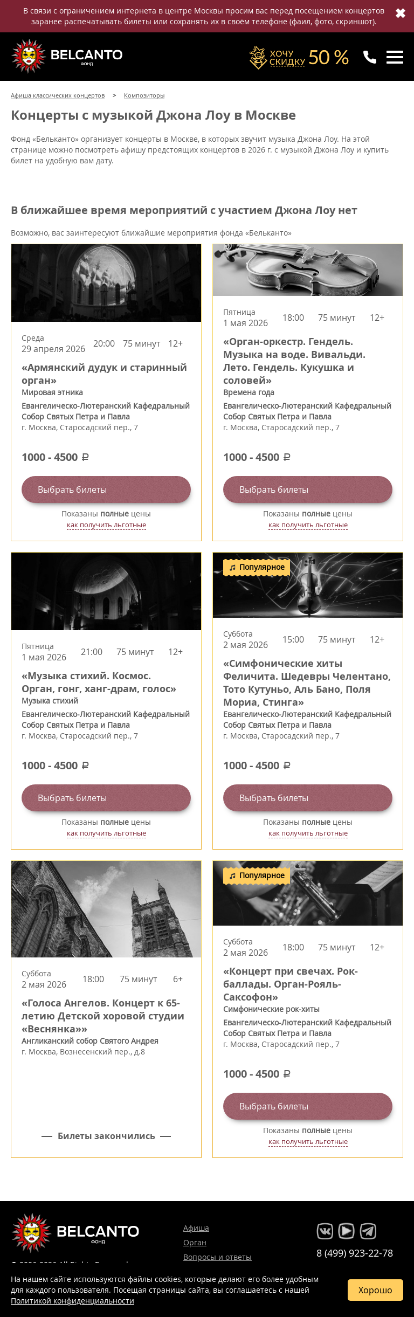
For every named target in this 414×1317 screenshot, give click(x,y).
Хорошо (375, 1290)
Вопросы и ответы (217, 1257)
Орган (194, 1242)
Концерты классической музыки (68, 56)
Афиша (196, 1228)
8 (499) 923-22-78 (354, 1252)
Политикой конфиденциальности (72, 1300)
